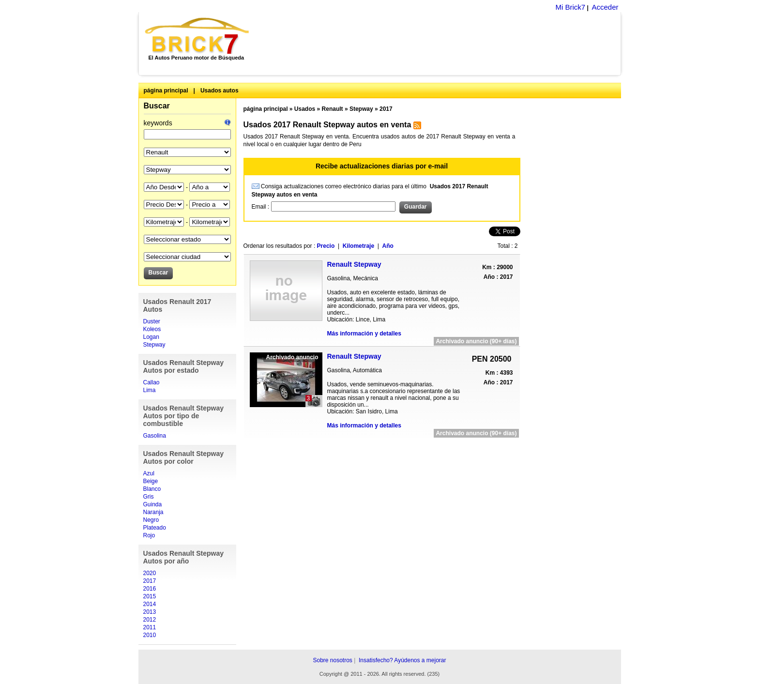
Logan (151, 337)
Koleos (152, 329)
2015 (149, 596)
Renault (332, 109)
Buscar (157, 106)
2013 (149, 611)
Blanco (152, 489)
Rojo (149, 535)
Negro (151, 520)
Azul (148, 473)
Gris (148, 496)
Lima (149, 390)
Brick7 (198, 36)
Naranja (153, 512)
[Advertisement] (440, 43)
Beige (150, 481)
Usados (304, 109)
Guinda (152, 504)
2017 (149, 581)
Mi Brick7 (570, 7)
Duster (151, 321)
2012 (149, 619)
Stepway (154, 344)
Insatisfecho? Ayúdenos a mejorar (402, 660)
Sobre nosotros (332, 660)
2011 (149, 627)
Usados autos (219, 90)
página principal (166, 90)
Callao (151, 382)
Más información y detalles (364, 333)
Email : (261, 206)
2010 (149, 635)
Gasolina (154, 435)
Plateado (154, 527)
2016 (149, 588)
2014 (149, 604)
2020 (149, 573)
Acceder (605, 7)
